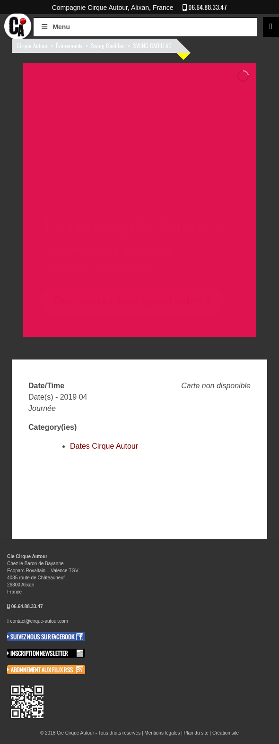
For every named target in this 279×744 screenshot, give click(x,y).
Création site (225, 733)
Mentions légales (162, 733)
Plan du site (196, 733)
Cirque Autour (32, 46)
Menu (55, 27)
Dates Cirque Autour (104, 446)
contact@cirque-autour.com (39, 621)
